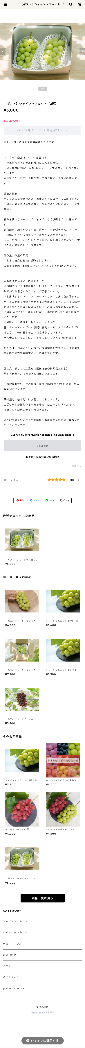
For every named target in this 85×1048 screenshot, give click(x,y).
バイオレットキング (15, 932)
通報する (76, 466)
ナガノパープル (12, 943)
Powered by (42, 1012)
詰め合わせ (10, 955)
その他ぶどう (11, 977)
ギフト (7, 966)
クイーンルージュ (14, 988)
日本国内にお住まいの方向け (42, 456)
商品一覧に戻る (42, 898)
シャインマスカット (15, 921)
